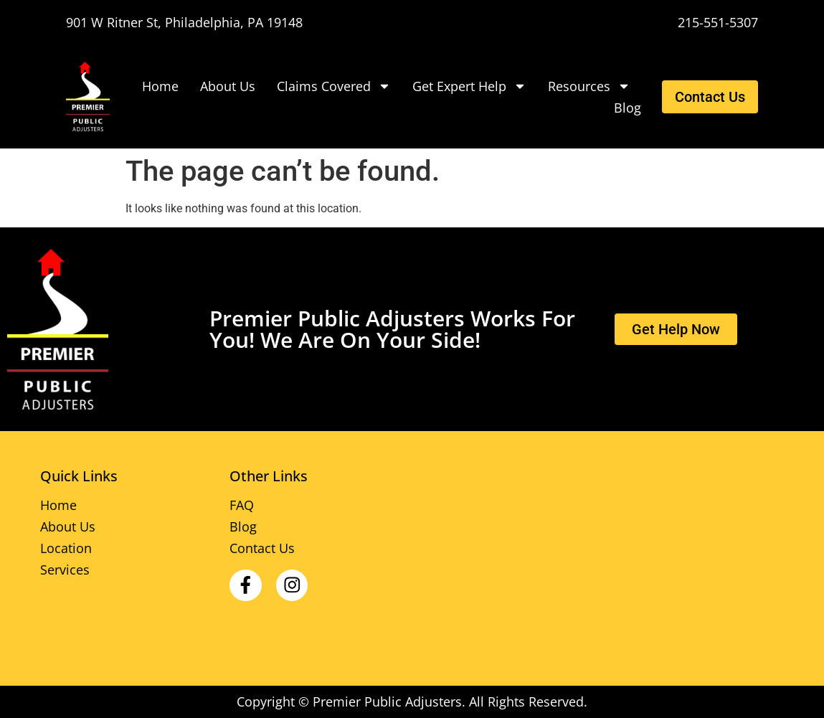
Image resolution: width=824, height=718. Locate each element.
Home (160, 86)
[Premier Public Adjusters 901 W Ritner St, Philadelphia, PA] (601, 558)
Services (65, 569)
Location (66, 548)
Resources (589, 86)
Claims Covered (334, 86)
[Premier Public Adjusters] (93, 96)
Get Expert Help (469, 86)
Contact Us (262, 548)
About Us (227, 86)
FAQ (241, 505)
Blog (627, 107)
